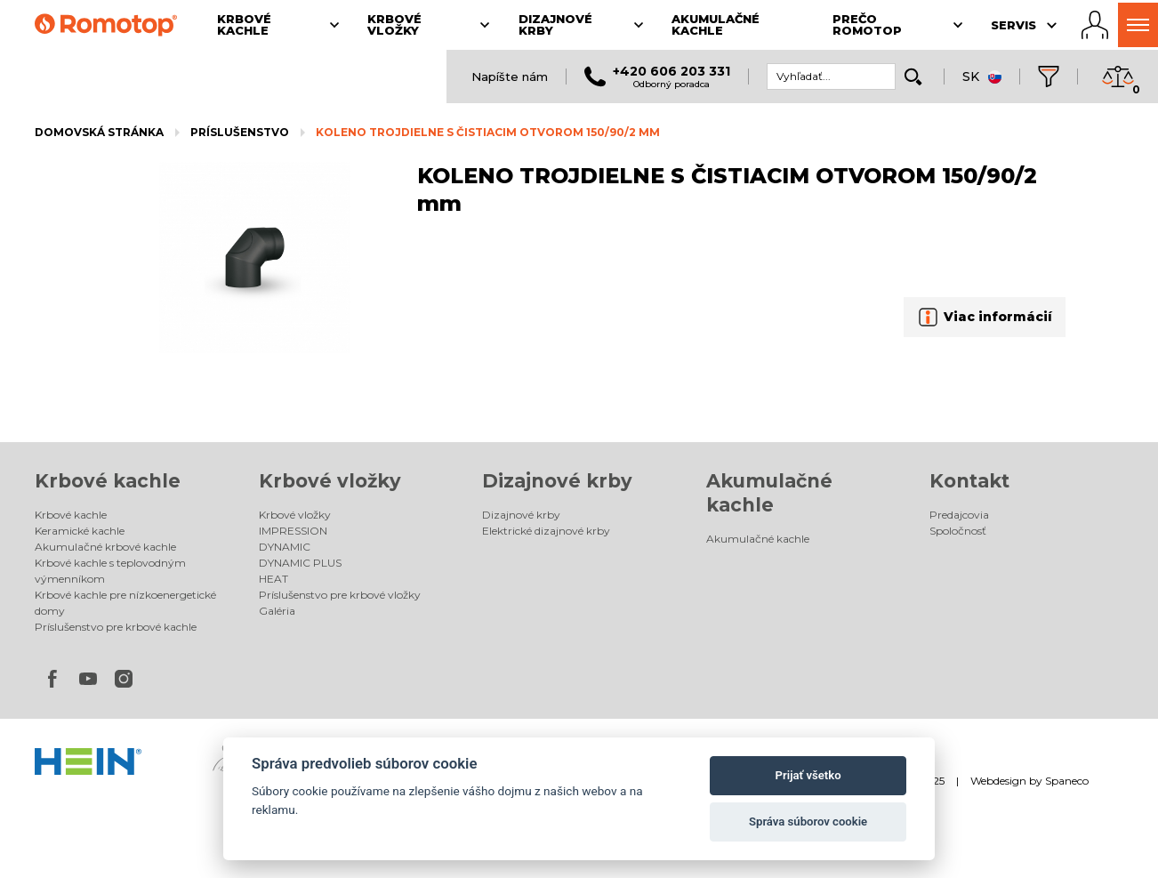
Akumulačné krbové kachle (105, 546)
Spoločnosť (957, 530)
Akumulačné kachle (757, 538)
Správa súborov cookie (808, 821)
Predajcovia (959, 514)
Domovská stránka (99, 132)
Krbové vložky (330, 481)
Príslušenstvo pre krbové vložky (340, 594)
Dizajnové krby (557, 481)
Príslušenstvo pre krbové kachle (116, 626)
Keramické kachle (80, 530)
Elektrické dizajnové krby (546, 530)
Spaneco (1067, 780)
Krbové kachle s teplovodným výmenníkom (110, 570)
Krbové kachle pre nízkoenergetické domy (125, 602)
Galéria (277, 610)
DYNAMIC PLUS (300, 562)
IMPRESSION (293, 530)
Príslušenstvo (239, 132)
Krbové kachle (108, 481)
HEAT (273, 578)
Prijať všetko (808, 775)
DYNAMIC (284, 546)
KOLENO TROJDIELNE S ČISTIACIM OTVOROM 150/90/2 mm (488, 132)
